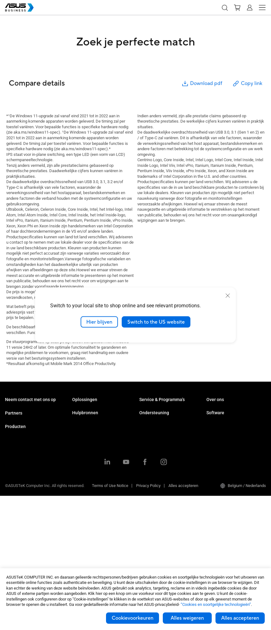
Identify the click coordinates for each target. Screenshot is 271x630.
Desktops (13, 466)
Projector (13, 494)
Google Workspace (89, 485)
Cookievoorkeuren (132, 618)
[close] (227, 295)
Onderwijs (81, 428)
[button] (224, 7)
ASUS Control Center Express (232, 462)
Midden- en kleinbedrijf (92, 410)
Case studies (83, 518)
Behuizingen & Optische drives (32, 551)
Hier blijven (99, 322)
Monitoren (14, 485)
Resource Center (87, 509)
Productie (80, 457)
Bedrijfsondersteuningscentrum (167, 452)
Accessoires (16, 560)
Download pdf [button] (201, 83)
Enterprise (81, 419)
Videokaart (14, 523)
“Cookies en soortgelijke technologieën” (216, 604)
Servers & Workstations (26, 504)
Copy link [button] (247, 83)
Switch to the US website (156, 322)
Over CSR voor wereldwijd (229, 419)
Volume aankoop (20, 410)
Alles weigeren (187, 618)
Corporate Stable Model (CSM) (166, 419)
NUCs (10, 476)
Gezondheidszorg (87, 447)
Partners (13, 433)
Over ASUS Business (224, 410)
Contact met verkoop (23, 419)
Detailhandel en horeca (92, 438)
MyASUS (214, 443)
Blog (76, 528)
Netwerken (14, 541)
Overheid (80, 466)
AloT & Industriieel (21, 532)
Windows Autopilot (223, 471)
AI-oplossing (83, 476)
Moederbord (15, 513)
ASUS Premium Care (157, 410)
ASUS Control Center (224, 452)
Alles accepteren (240, 618)
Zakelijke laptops (20, 457)
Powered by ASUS (155, 428)
